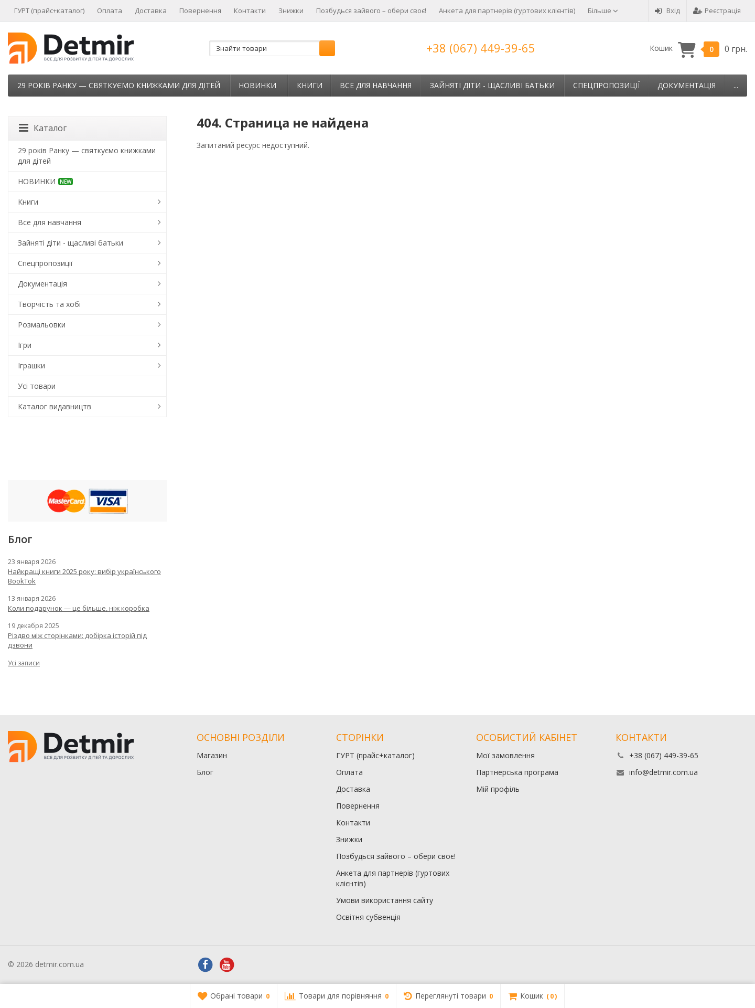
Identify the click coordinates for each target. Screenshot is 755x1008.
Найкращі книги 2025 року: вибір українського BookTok (84, 576)
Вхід (667, 10)
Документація (686, 85)
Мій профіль (498, 789)
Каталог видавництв (54, 406)
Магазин (212, 755)
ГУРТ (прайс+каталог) (49, 10)
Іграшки (31, 365)
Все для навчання (376, 85)
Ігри (24, 345)
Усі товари (37, 386)
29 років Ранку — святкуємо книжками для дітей (118, 85)
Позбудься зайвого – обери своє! (371, 10)
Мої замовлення (505, 755)
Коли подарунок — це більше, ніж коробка (78, 608)
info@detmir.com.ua (663, 772)
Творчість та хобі (49, 304)
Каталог (43, 128)
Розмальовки (42, 325)
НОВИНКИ (257, 85)
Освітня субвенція (368, 917)
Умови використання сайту (384, 900)
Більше (603, 10)
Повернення (200, 10)
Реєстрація (717, 10)
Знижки (291, 10)
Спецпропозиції (606, 85)
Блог (205, 772)
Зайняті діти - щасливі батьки (492, 85)
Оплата (109, 10)
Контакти (250, 10)
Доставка (151, 10)
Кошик (698, 48)
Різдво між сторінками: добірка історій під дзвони (77, 640)
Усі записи (24, 663)
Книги (309, 85)
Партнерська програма (517, 772)
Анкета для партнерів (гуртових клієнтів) (507, 10)
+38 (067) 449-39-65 (480, 48)
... (736, 85)
